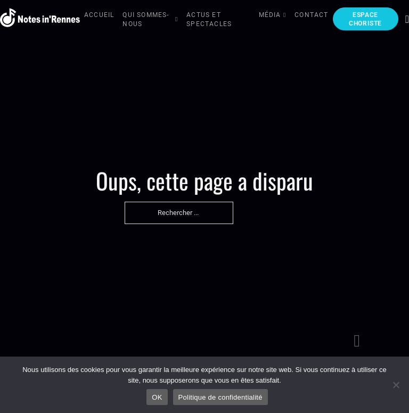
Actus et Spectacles (209, 19)
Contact (311, 15)
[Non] (395, 384)
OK (157, 397)
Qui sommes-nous (145, 19)
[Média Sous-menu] (285, 16)
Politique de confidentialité (220, 397)
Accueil (99, 15)
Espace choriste (365, 19)
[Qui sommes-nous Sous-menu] (176, 20)
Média (270, 15)
